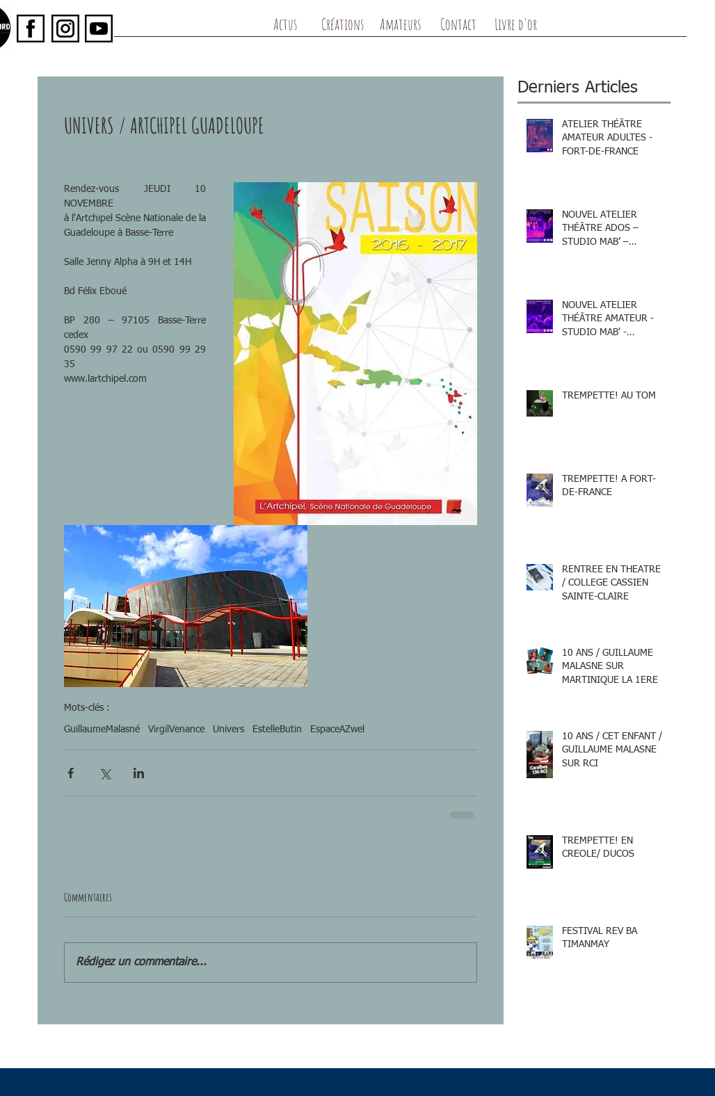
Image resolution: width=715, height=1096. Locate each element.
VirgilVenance (176, 729)
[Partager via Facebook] (70, 773)
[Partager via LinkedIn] (138, 773)
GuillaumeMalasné (102, 729)
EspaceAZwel (337, 729)
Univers (228, 729)
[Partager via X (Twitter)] (104, 773)
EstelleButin (277, 729)
